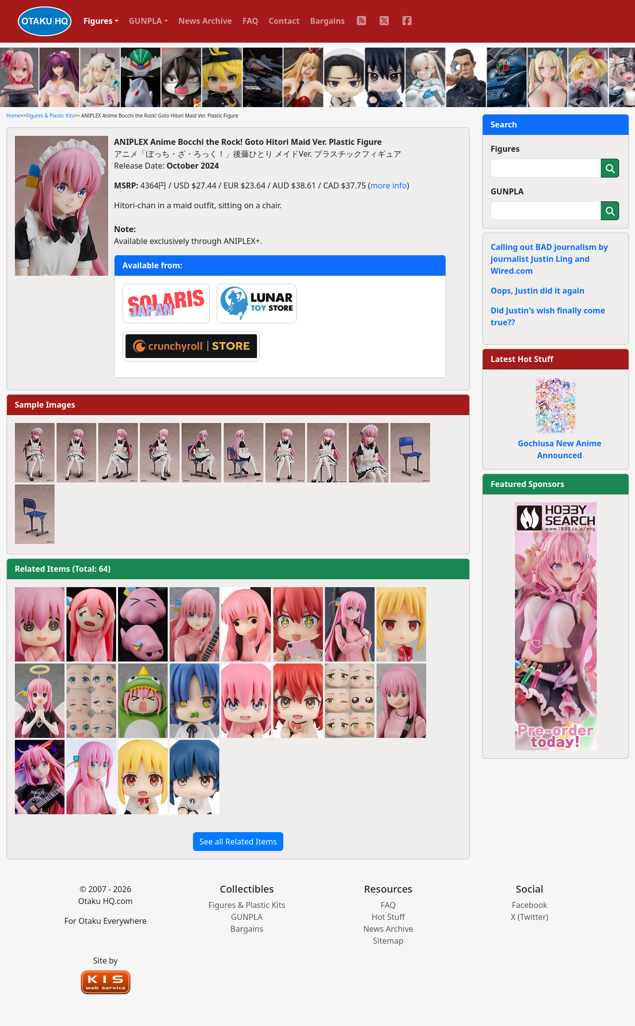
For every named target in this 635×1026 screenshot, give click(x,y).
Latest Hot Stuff (522, 359)
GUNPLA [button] (145, 20)
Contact (284, 20)
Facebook (530, 905)
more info (389, 185)
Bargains (327, 20)
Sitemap (388, 940)
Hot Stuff (388, 916)
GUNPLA (507, 191)
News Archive (205, 20)
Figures (505, 148)
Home (13, 115)
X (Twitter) (530, 916)
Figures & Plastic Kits (50, 115)
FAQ (250, 20)
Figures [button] (98, 20)
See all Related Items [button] (238, 841)
